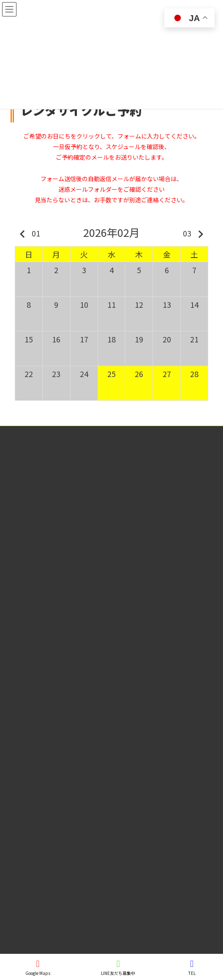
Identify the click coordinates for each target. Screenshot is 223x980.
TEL (192, 967)
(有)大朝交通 (46, 516)
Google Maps (37, 967)
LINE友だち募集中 (118, 967)
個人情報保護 (21, 449)
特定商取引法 (21, 433)
